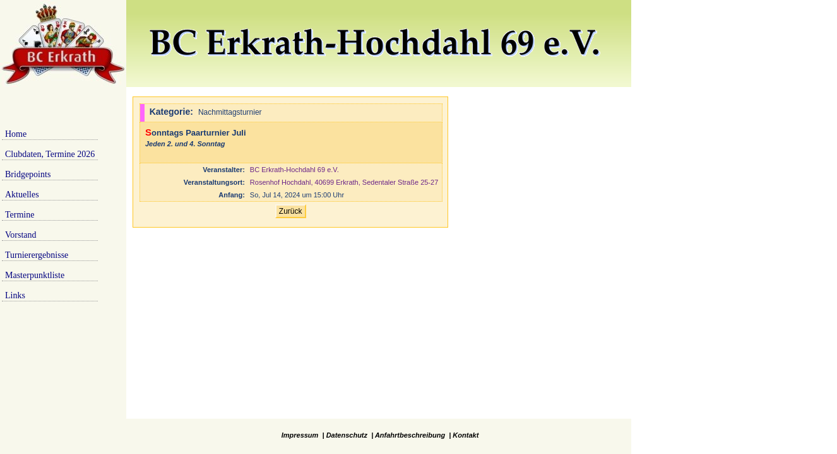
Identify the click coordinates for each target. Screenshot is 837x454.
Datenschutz (346, 435)
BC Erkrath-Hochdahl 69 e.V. (294, 169)
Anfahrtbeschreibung (410, 435)
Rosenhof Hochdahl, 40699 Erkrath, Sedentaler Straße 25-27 (344, 182)
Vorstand (21, 235)
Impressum (300, 435)
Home (16, 134)
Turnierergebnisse (36, 255)
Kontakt (465, 435)
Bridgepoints (27, 174)
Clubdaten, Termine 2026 (50, 154)
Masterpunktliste (34, 275)
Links (15, 295)
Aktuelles (22, 194)
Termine (19, 214)
